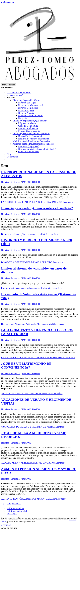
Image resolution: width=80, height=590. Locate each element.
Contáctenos (12, 156)
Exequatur (23, 118)
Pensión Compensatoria (29, 131)
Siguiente (15, 503)
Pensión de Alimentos (28, 128)
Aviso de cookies (9, 528)
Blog (9, 154)
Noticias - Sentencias (10, 182)
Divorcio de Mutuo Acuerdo (31, 105)
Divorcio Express (26, 110)
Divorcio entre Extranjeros (30, 115)
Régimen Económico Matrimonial (33, 138)
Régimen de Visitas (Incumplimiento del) (37, 149)
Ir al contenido (7, 2)
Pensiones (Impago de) (28, 146)
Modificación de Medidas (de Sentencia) (31, 141)
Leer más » (37, 202)
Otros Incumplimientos (28, 151)
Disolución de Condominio (30, 136)
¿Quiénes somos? (15, 95)
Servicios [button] (11, 97)
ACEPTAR (6, 525)
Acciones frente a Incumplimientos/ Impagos (33, 144)
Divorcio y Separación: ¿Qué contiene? (30, 120)
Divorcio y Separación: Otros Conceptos (31, 133)
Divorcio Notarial (26, 113)
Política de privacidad (17, 511)
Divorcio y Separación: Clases (26, 100)
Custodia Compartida (28, 126)
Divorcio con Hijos (27, 102)
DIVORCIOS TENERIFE (19, 92)
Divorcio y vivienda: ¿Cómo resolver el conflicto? (37, 208)
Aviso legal (12, 513)
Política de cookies (15, 508)
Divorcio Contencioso (28, 108)
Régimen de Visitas (27, 123)
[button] (8, 87)
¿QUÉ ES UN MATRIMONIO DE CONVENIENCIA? (26, 365)
